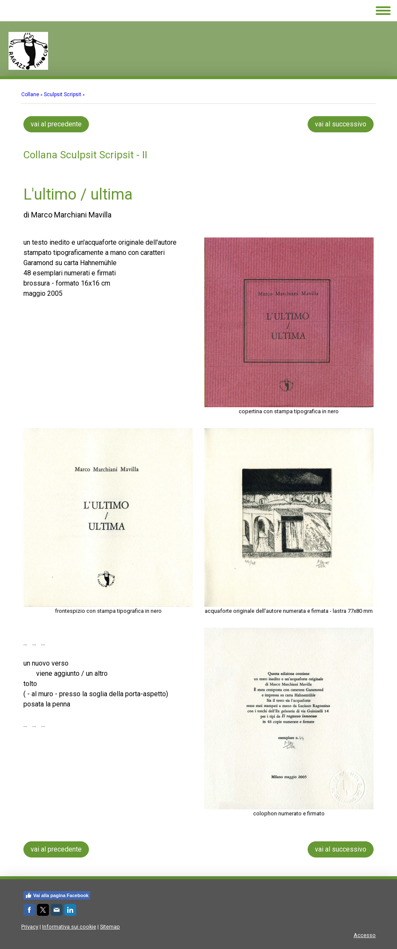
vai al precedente (56, 124)
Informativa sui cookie (69, 926)
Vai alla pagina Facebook (57, 895)
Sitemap (110, 926)
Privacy (29, 926)
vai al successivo (340, 124)
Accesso (365, 935)
